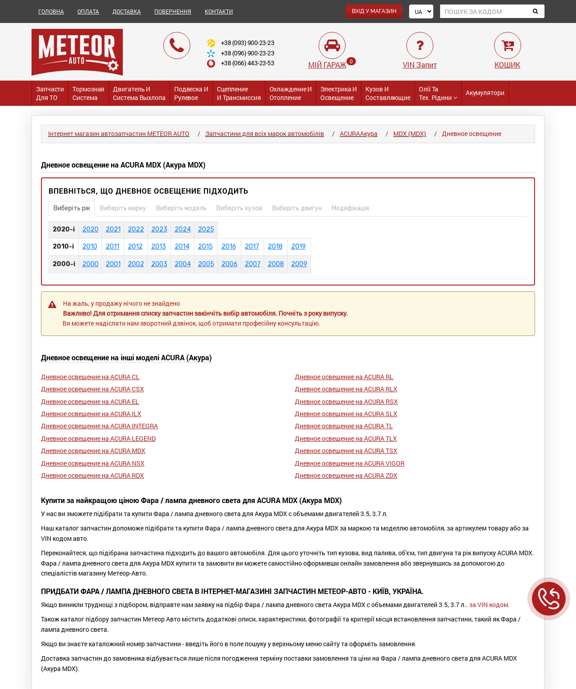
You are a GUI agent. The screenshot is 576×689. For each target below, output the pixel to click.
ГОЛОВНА (51, 11)
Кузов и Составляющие (387, 93)
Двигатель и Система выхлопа (139, 93)
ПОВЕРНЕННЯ (172, 11)
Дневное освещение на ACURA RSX (346, 401)
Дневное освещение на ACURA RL (344, 376)
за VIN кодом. (489, 604)
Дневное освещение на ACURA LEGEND (98, 438)
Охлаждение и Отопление (291, 93)
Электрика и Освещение (338, 93)
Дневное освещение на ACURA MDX (93, 450)
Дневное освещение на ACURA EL (90, 401)
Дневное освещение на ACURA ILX (91, 413)
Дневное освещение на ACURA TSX (346, 450)
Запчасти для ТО (50, 93)
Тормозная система (88, 93)
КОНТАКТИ (219, 11)
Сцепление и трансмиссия (239, 93)
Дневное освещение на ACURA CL (90, 376)
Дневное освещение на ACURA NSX (92, 463)
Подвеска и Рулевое (191, 93)
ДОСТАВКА (126, 11)
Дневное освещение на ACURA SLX (346, 413)
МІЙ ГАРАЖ (327, 64)
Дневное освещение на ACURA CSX (92, 389)
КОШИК (507, 64)
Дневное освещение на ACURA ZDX (346, 475)
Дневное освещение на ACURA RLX (346, 389)
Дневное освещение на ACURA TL (344, 426)
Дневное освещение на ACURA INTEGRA (99, 426)
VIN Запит (420, 64)
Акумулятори (485, 92)
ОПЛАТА (88, 11)
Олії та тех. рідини (438, 93)
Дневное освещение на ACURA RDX (92, 475)
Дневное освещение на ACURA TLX (346, 438)
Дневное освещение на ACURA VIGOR (350, 463)
